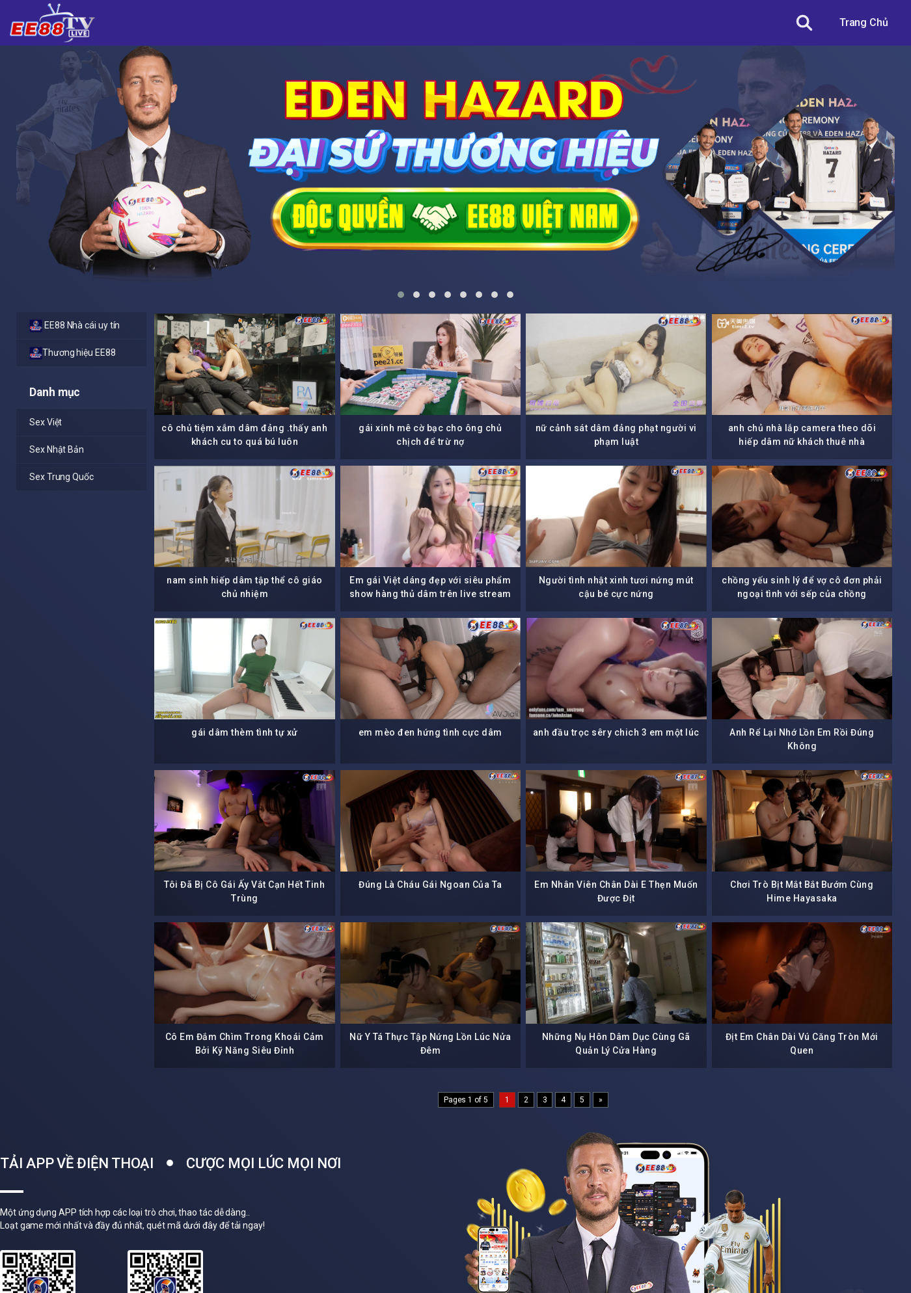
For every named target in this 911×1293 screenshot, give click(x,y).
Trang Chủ (863, 22)
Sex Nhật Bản (56, 449)
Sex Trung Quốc (61, 477)
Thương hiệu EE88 (72, 353)
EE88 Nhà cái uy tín (74, 325)
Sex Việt (45, 422)
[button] (401, 294)
